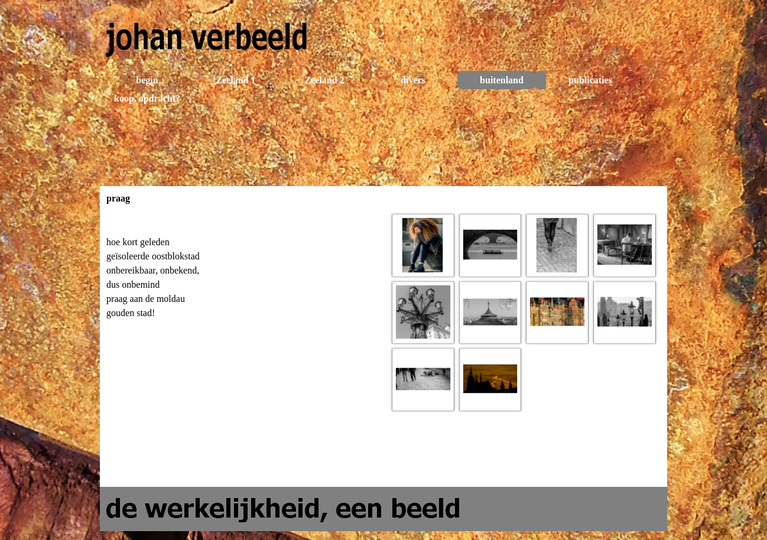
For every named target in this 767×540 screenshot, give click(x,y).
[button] (423, 245)
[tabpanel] (243, 289)
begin (147, 80)
